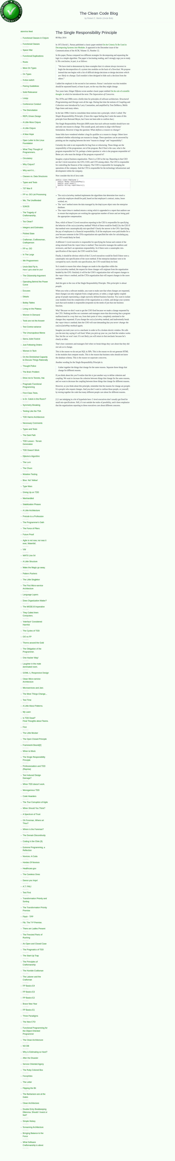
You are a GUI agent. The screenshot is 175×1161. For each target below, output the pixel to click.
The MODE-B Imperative (34, 607)
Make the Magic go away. (34, 567)
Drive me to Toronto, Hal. (34, 378)
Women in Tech (29, 351)
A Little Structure (30, 561)
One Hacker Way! (31, 658)
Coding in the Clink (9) (33, 841)
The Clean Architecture (33, 1040)
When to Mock (29, 751)
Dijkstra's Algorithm (31, 456)
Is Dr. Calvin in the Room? (34, 399)
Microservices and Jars (33, 688)
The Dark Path (29, 435)
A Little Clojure (29, 128)
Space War (28, 50)
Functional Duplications (33, 56)
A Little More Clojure (32, 122)
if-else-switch (28, 80)
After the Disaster (30, 1058)
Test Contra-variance (32, 327)
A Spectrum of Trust (31, 814)
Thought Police (29, 366)
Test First (27, 892)
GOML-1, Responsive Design (36, 673)
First (25, 727)
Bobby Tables (29, 303)
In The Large (28, 254)
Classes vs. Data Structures (35, 176)
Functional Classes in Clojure (36, 38)
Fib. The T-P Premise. (32, 922)
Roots (25, 62)
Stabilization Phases (32, 504)
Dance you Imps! (30, 880)
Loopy (25, 98)
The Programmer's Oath (33, 522)
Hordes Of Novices (31, 862)
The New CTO (29, 1022)
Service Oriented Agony (33, 1064)
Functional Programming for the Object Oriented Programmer (35, 1031)
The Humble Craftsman (33, 971)
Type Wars (27, 486)
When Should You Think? (34, 808)
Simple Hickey (29, 1121)
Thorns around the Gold (33, 643)
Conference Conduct (32, 104)
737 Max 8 (27, 188)
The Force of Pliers (31, 528)
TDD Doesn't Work (31, 450)
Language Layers (30, 594)
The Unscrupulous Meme (34, 333)
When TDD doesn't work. (34, 784)
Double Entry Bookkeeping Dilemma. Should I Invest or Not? (35, 1112)
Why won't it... (29, 170)
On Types (27, 74)
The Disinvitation (30, 110)
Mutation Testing (30, 474)
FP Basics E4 (29, 986)
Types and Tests (30, 182)
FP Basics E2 (29, 998)
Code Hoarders (29, 796)
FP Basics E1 (29, 1010)
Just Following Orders (32, 345)
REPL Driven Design (32, 116)
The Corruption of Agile (35, 802)
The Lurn (27, 462)
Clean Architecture (31, 1103)
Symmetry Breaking (31, 405)
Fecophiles (27, 1076)
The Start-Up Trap (31, 956)
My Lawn (27, 712)
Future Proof (28, 534)
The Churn (27, 468)
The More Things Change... (35, 694)
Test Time (27, 700)
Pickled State (28, 233)
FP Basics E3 (29, 992)
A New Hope (28, 134)
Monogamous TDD (31, 790)
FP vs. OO (27, 248)
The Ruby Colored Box (33, 1070)
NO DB (26, 1046)
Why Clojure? (29, 164)
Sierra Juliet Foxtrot (31, 339)
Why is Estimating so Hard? (35, 1052)
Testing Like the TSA (32, 411)
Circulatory (27, 158)
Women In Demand (31, 315)
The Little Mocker (30, 733)
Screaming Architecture (33, 1127)
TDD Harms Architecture (33, 417)
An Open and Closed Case (35, 944)
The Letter (27, 1082)
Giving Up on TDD (31, 492)
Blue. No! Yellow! (30, 480)
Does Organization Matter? (35, 601)
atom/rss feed (27, 31)
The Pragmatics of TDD (33, 950)
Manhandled (28, 498)
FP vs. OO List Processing (34, 194)
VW (24, 549)
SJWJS (26, 206)
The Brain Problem (31, 372)
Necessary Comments (32, 423)
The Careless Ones (31, 874)
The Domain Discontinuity (34, 835)
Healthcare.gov (29, 868)
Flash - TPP (28, 916)
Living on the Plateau (32, 309)
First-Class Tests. (30, 393)
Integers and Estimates (33, 227)
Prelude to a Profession (33, 516)
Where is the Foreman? (33, 829)
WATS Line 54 (29, 555)
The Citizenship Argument (34, 276)
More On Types (29, 68)
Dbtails (26, 297)
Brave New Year (30, 1004)
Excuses (26, 291)
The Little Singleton (31, 579)
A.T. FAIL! (27, 886)
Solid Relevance (30, 92)
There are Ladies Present (34, 928)
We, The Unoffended (32, 200)
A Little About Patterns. (33, 706)
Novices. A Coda (30, 856)
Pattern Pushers (30, 573)
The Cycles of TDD (31, 631)
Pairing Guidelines (31, 86)
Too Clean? (28, 221)
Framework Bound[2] (32, 745)
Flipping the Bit (29, 1088)
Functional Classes (31, 44)
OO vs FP (27, 637)
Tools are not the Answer (34, 321)
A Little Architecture (31, 510)
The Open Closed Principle (35, 739)
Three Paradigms (30, 1016)
